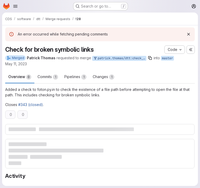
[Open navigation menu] (15, 6)
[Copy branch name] (150, 58)
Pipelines (75, 77)
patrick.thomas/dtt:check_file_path (119, 58)
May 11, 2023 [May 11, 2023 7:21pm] (16, 64)
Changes (103, 77)
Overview (19, 77)
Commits (48, 77)
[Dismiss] (188, 34)
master (167, 58)
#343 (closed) (30, 104)
